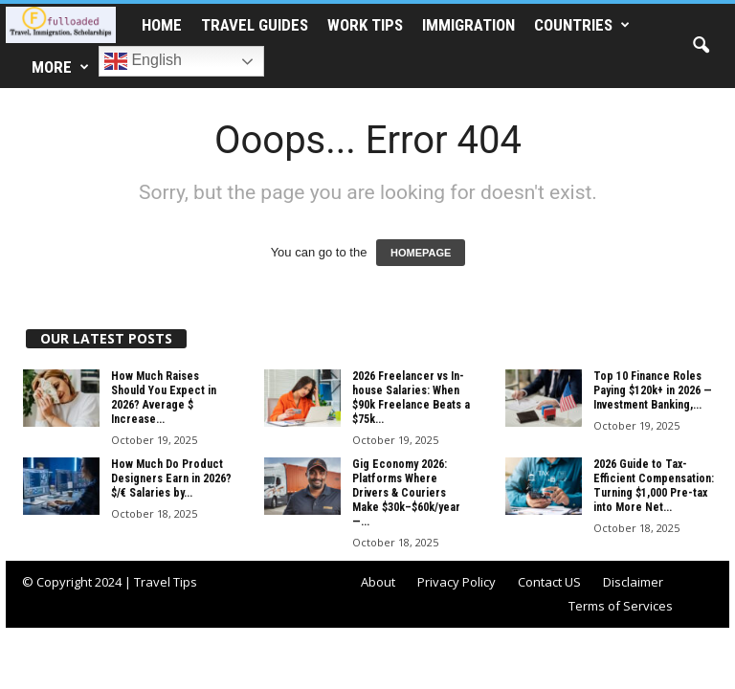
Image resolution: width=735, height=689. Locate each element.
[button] (700, 46)
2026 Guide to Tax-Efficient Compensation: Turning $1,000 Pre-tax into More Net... (653, 485)
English (143, 61)
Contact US (549, 581)
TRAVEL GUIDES (254, 24)
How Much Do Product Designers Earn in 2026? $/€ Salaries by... (171, 478)
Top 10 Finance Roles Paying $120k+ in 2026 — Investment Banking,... (652, 390)
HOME (162, 24)
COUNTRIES (582, 25)
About (378, 581)
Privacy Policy (456, 581)
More (60, 67)
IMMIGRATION (468, 24)
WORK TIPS (365, 24)
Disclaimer (633, 581)
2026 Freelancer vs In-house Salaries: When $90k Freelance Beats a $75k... (411, 397)
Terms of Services (620, 605)
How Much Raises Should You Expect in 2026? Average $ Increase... (163, 397)
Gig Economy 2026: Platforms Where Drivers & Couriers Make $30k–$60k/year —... (406, 492)
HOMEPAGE (420, 252)
